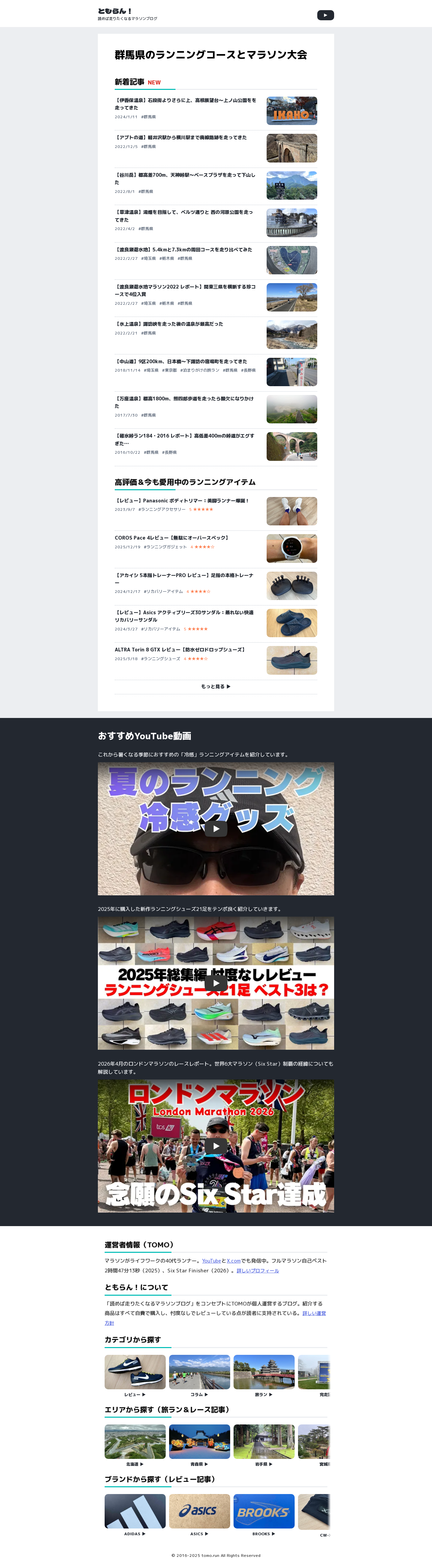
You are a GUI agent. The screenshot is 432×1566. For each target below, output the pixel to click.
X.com (234, 1261)
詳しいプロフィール (258, 1270)
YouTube (211, 1261)
